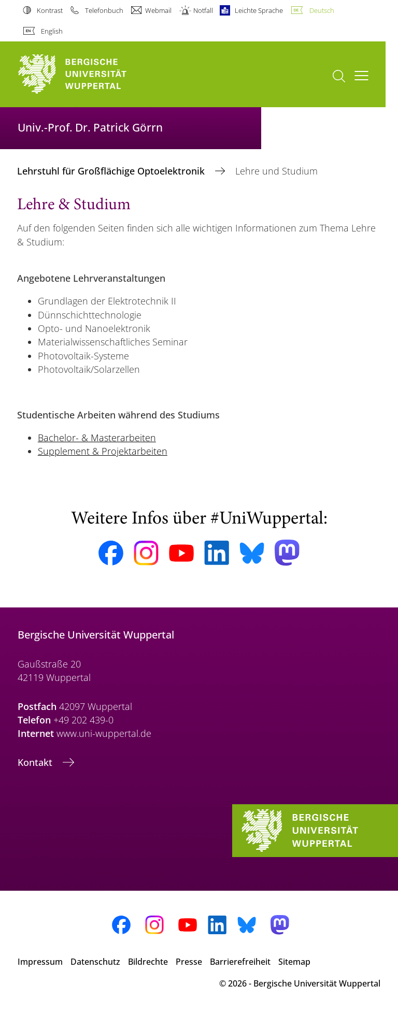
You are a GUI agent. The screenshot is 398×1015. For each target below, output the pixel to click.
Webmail (158, 10)
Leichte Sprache (259, 10)
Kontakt (36, 762)
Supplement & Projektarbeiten (102, 451)
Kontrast (50, 10)
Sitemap (294, 961)
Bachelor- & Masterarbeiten (97, 437)
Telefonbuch (104, 10)
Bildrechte (148, 961)
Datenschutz (95, 961)
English (52, 31)
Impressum (40, 961)
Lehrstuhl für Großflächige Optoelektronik (112, 171)
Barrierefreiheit (240, 961)
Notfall (203, 10)
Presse (189, 961)
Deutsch (321, 10)
